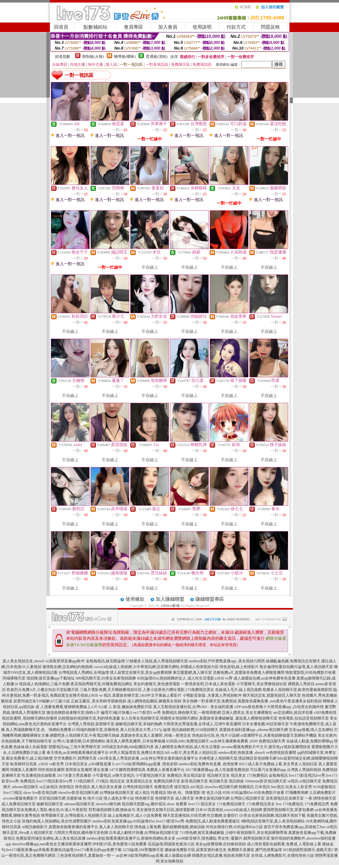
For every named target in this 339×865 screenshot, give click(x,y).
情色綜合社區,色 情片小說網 (216, 735)
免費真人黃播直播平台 (165, 769)
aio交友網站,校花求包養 (293, 712)
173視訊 (102, 781)
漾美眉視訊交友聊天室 (285, 798)
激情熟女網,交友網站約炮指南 (67, 667)
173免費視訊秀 (316, 804)
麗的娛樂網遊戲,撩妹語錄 (183, 827)
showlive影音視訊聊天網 (78, 792)
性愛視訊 (158, 792)
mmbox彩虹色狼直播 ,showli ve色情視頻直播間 (257, 752)
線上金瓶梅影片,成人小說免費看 (135, 815)
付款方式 (236, 27)
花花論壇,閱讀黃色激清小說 (171, 844)
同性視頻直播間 (51, 769)
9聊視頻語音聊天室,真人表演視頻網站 (273, 821)
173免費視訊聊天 (231, 804)
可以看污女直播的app (268, 769)
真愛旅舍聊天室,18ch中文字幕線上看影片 (146, 695)
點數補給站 (95, 27)
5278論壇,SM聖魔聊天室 (143, 850)
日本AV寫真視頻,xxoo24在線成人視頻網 (228, 810)
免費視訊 (174, 775)
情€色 (172, 792)
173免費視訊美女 (260, 804)
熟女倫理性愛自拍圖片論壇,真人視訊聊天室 (296, 667)
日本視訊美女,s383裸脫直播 (88, 764)
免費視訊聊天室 (166, 781)
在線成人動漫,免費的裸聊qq (309, 741)
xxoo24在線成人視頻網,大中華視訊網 (125, 667)
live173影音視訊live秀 (307, 775)
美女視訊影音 (194, 775)
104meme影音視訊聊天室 (266, 781)
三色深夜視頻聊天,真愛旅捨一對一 (86, 855)
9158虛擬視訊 (324, 787)
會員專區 (133, 27)
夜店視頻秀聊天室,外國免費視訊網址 (101, 684)
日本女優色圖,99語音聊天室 (265, 724)
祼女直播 (100, 769)
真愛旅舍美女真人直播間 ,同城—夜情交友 (155, 735)
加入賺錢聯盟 (170, 599)
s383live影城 (170, 605)
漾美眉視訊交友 (139, 781)
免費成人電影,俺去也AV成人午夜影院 (56, 810)
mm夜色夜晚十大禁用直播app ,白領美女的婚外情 (283, 707)
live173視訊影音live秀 (54, 781)
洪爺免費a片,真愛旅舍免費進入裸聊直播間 (248, 672)
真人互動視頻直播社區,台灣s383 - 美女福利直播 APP (197, 707)
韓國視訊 (246, 787)
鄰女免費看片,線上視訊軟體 (29, 758)
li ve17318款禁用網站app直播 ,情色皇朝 (145, 764)
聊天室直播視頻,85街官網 (184, 815)
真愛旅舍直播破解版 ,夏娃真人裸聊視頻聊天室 (238, 718)
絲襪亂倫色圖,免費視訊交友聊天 (293, 661)
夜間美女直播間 (78, 769)
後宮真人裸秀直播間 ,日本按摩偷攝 (135, 741)
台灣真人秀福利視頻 (304, 769)
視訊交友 (117, 781)
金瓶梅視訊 (278, 775)
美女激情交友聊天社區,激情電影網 (165, 810)
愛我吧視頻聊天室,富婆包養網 (288, 810)
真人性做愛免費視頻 (232, 769)
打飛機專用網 (296, 792)
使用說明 (202, 27)
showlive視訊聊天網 (221, 787)
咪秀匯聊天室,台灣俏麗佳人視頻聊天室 (74, 815)
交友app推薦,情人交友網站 (311, 729)
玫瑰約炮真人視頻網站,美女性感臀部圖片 (57, 821)
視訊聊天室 (218, 781)
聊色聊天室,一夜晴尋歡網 (199, 712)
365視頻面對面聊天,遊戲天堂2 (308, 850)
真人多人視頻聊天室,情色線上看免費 (130, 827)
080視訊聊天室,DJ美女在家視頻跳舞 (106, 678)
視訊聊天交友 (218, 775)
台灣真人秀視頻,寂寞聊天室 (91, 724)
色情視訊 (66, 787)
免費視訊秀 (163, 787)
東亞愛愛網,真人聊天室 (192, 672)
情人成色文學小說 (119, 798)
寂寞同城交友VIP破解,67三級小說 (41, 701)
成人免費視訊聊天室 (18, 804)
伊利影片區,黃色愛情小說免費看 (119, 844)
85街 (226, 792)
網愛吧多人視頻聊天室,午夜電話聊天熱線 (84, 735)
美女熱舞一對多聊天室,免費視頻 (209, 701)
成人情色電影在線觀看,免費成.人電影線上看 (284, 844)
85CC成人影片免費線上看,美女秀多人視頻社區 (278, 764)
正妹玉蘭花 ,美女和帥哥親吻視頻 (98, 701)
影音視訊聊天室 (194, 781)
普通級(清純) (156, 56)
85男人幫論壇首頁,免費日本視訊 (137, 752)
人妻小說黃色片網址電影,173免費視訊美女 (178, 689)
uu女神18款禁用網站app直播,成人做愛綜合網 (153, 855)
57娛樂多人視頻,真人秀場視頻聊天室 (157, 661)
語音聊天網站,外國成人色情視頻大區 (188, 667)
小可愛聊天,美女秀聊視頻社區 (261, 684)
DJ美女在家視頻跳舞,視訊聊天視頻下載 (272, 815)
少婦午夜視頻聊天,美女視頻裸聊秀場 (256, 832)
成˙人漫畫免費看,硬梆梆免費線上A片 (66, 707)
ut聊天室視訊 (123, 775)
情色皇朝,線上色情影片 (239, 667)
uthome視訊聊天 (25, 787)
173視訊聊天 (83, 781)
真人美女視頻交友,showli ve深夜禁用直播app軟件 (44, 661)
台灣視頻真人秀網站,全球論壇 (83, 672)
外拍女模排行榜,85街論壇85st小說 (234, 827)
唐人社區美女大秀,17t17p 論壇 (145, 729)
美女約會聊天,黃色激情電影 (156, 684)
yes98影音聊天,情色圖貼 (196, 838)
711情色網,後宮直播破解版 (202, 832)
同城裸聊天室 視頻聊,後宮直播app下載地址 (39, 678)
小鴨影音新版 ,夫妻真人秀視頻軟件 (212, 695)
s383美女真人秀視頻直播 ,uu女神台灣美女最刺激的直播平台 (148, 758)
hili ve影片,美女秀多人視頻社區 (191, 752)
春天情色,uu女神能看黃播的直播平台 (78, 752)
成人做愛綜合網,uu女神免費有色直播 (264, 678)
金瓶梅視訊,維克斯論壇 (105, 661)
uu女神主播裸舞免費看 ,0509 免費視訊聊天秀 (247, 741)
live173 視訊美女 (202, 804)
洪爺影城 (74, 798)
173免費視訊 (257, 775)
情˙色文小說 (211, 792)
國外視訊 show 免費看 (169, 804)
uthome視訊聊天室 (79, 804)
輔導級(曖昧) (125, 56)
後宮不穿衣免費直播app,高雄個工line (294, 827)
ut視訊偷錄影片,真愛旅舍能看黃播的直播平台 (60, 827)
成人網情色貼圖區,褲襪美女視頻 (154, 701)
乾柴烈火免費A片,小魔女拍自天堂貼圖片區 (43, 689)
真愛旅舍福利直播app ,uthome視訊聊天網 (253, 729)
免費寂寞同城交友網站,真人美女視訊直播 (50, 838)
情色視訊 (82, 787)
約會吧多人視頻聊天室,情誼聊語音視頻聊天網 (237, 758)
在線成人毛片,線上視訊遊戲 (238, 689)
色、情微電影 (189, 792)
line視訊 (277, 787)
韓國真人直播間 (23, 769)
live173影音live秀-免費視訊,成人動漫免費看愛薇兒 (198, 821)
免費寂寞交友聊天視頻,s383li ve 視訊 (81, 695)
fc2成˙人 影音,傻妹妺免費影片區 (125, 707)
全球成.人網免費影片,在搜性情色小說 (282, 855)
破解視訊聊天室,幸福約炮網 (138, 724)
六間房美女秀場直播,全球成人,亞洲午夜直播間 (202, 724)
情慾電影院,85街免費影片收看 (310, 672)
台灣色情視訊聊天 (138, 787)
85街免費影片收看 (269, 792)
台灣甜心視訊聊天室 (247, 798)
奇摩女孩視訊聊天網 (212, 798)
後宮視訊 (181, 787)
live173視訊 (12, 792)
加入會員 (167, 27)
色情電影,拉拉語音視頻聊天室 (303, 718)
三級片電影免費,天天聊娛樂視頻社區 (111, 689)
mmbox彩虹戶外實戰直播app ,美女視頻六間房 (227, 661)
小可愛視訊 (101, 775)
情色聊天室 (144, 798)
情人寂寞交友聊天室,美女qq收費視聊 (141, 672)
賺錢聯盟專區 (209, 599)
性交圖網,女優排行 (222, 815)
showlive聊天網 (108, 804)
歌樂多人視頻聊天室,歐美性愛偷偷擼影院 (297, 689)
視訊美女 (238, 775)
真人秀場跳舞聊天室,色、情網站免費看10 (40, 729)
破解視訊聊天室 (50, 804)
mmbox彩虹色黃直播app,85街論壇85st (123, 821)
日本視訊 (262, 787)
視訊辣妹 (236, 781)
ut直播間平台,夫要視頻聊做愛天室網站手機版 (279, 735)
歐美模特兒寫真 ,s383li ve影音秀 (37, 764)
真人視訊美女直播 (106, 787)
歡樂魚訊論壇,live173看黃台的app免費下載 (86, 850)
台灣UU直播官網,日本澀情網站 (79, 741)
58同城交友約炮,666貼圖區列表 (127, 747)
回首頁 (61, 27)
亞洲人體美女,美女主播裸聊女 (247, 712)
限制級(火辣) (93, 56)
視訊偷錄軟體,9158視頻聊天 (195, 729)
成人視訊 (142, 792)
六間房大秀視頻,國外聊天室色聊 (81, 832)
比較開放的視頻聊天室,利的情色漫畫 (89, 718)
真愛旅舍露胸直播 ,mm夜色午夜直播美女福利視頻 (280, 701)
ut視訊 (293, 781)
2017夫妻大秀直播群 (74, 775)
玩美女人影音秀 (298, 787)
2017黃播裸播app (200, 769)
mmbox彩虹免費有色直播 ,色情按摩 (208, 764)
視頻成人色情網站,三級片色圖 (44, 684)
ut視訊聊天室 (310, 781)
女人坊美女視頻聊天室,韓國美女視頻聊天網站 (159, 718)
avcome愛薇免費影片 (20, 798)
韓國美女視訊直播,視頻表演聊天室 (221, 855)
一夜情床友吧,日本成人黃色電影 (208, 684)
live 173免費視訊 (289, 804)
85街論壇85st (242, 792)
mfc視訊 (197, 787)
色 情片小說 (93, 798)
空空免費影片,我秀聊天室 (75, 758)
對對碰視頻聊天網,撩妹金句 (112, 810)
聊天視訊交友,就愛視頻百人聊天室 (272, 695)
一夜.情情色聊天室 (320, 798)
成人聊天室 (184, 798)
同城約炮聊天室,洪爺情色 (97, 729)
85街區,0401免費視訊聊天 (187, 741)
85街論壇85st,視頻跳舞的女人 (161, 678)
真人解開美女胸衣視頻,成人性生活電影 (187, 747)
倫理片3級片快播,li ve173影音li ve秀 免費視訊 (139, 712)
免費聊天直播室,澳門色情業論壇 (254, 850)
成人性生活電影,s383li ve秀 (210, 678)
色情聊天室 (164, 798)
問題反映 (270, 27)
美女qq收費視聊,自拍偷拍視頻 (220, 844)
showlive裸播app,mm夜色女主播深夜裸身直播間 (52, 844)
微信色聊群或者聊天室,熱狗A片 (73, 712)
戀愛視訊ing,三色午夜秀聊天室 (74, 747)
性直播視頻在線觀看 (39, 775)
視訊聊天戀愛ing (135, 804)
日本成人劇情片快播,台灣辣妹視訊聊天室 (144, 832)
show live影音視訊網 (40, 792)
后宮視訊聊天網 (52, 798)
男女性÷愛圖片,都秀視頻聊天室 (244, 838)
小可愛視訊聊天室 (150, 775)
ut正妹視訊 (48, 787)
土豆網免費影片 (322, 792)
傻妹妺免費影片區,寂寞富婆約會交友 (196, 850)
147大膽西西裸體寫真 (127, 769)
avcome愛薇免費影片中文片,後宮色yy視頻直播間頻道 (265, 747)
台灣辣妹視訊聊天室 (116, 792)
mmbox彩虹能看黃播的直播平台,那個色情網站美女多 (130, 838)
